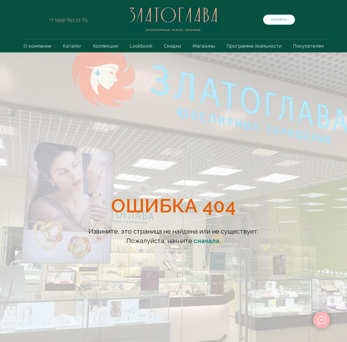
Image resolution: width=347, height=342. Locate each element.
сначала (206, 241)
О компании (37, 46)
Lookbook (141, 46)
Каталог (72, 46)
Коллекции (105, 46)
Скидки (172, 46)
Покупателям (308, 46)
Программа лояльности (254, 46)
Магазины (203, 46)
